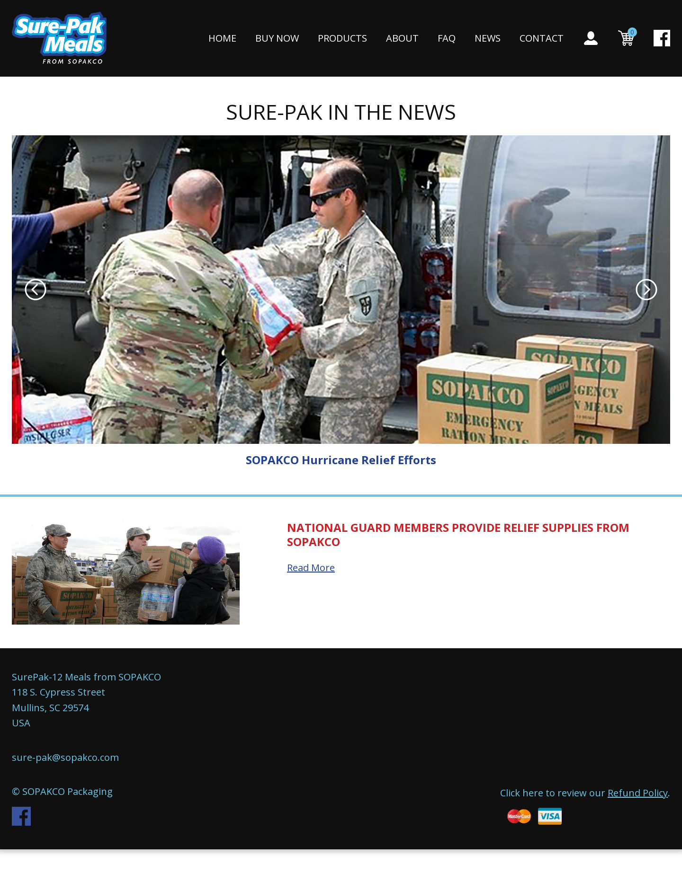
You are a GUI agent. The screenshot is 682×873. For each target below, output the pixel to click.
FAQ (447, 38)
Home (222, 38)
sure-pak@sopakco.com (65, 757)
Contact (542, 38)
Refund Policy (638, 792)
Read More (311, 567)
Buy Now (277, 38)
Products (342, 38)
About (402, 38)
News (488, 38)
